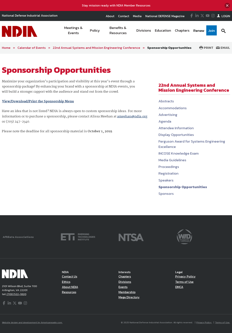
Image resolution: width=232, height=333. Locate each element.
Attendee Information (176, 128)
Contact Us (69, 276)
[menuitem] (73, 31)
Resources (69, 292)
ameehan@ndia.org (132, 116)
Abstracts (166, 101)
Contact (123, 16)
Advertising (167, 114)
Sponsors (166, 193)
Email (223, 47)
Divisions (124, 281)
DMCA (179, 287)
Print (206, 47)
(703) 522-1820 (16, 294)
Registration (168, 173)
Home (6, 47)
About (110, 16)
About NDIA (70, 287)
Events (122, 287)
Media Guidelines (172, 160)
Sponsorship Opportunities (169, 47)
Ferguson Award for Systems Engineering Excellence (191, 144)
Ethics (66, 281)
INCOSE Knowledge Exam (178, 153)
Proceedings (168, 166)
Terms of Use (184, 281)
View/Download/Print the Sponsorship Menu (38, 101)
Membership (126, 292)
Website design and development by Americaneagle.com (32, 322)
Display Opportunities (176, 134)
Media (137, 16)
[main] (116, 134)
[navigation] (138, 31)
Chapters (124, 276)
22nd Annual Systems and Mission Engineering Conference (96, 47)
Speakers (166, 180)
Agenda (164, 121)
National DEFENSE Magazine (165, 16)
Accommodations (172, 108)
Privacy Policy (185, 276)
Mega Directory (129, 297)
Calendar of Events (32, 47)
